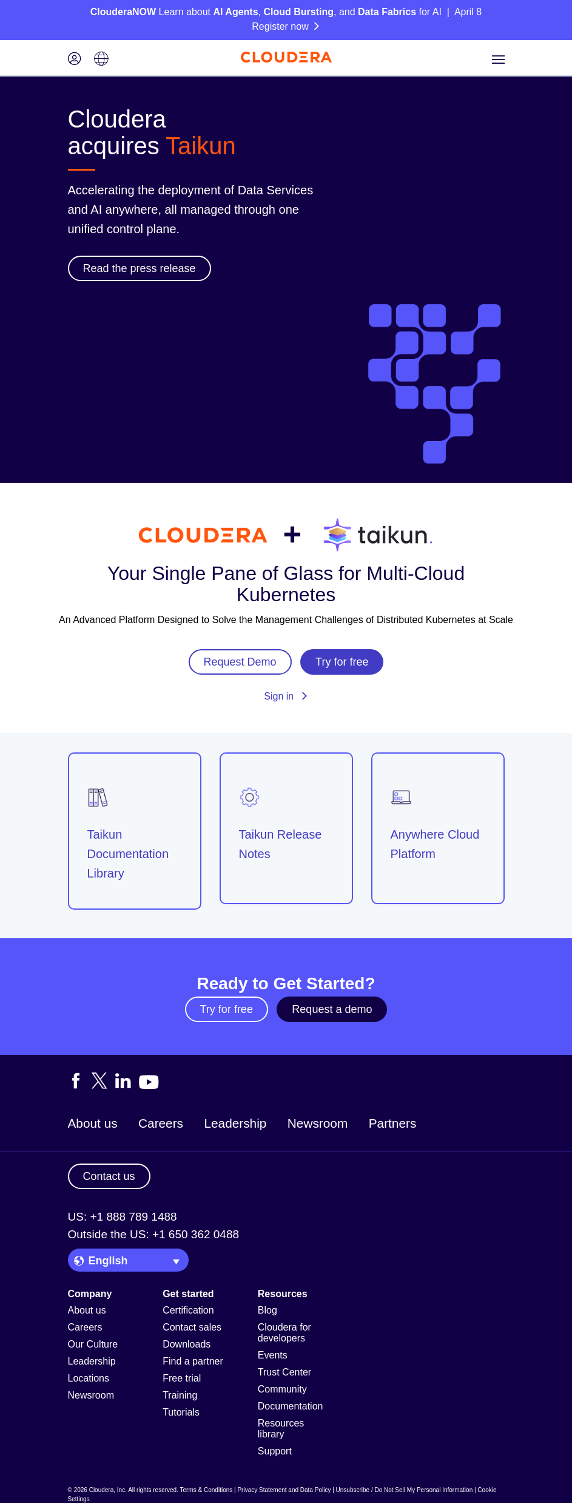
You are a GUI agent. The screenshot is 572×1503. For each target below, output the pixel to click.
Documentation (290, 1406)
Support (275, 1451)
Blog (267, 1310)
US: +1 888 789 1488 (122, 1216)
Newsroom (318, 1123)
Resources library (281, 1428)
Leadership (235, 1123)
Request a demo (332, 1009)
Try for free (226, 1009)
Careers (160, 1123)
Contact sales (192, 1327)
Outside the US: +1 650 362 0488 (154, 1234)
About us (93, 1123)
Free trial (182, 1378)
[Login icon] (74, 59)
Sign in (286, 696)
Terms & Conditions (206, 1490)
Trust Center (284, 1372)
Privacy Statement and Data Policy (284, 1490)
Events (273, 1355)
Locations (89, 1378)
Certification (188, 1310)
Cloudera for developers (284, 1332)
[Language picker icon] (101, 59)
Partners (393, 1123)
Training (180, 1395)
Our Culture (93, 1344)
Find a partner (193, 1361)
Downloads (186, 1344)
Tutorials (181, 1412)
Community (282, 1389)
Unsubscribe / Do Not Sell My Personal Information (404, 1490)
